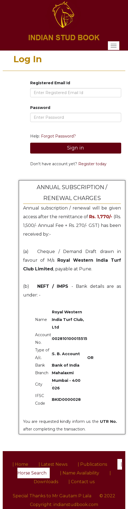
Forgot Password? (58, 136)
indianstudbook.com (76, 504)
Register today (92, 163)
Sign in (75, 148)
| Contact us (81, 481)
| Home (20, 464)
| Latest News (53, 464)
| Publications (92, 464)
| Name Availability (79, 473)
